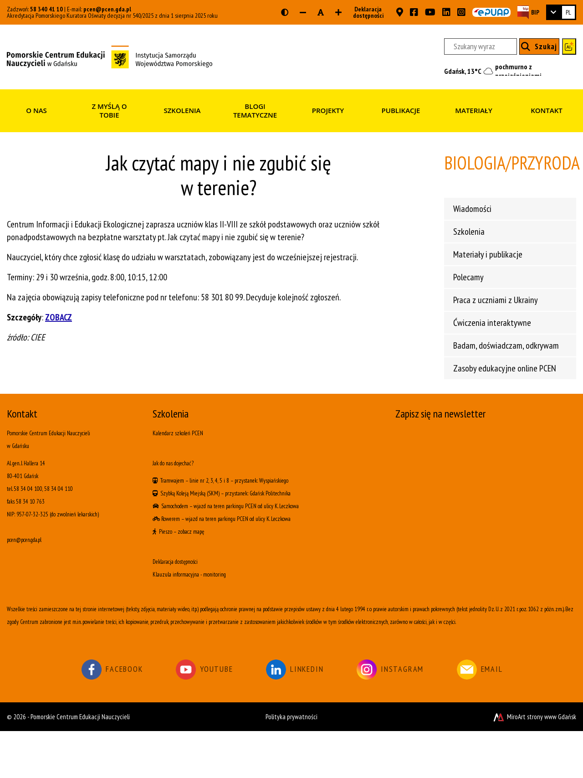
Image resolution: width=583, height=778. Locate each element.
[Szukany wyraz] (480, 46)
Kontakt (547, 110)
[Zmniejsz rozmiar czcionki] (303, 12)
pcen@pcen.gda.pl (107, 9)
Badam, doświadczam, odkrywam (506, 345)
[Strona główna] (109, 56)
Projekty (328, 110)
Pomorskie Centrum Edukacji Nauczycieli (80, 716)
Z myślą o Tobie (109, 111)
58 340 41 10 (46, 9)
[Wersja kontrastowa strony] (284, 12)
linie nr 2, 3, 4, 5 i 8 (209, 480)
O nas (36, 110)
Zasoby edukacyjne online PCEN (504, 368)
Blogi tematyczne (255, 111)
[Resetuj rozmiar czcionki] (320, 12)
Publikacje (401, 110)
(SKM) (213, 493)
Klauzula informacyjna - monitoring (189, 574)
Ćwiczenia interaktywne (492, 323)
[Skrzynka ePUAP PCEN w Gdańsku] (491, 12)
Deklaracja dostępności (365, 12)
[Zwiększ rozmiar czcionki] (338, 12)
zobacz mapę (191, 532)
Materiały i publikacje (487, 254)
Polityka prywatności (291, 716)
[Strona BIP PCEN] (528, 12)
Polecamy (468, 277)
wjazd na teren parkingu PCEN (225, 506)
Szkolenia (182, 110)
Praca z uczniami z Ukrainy (495, 300)
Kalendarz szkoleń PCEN (178, 433)
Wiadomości (472, 209)
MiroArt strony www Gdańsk (534, 716)
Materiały (473, 110)
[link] (561, 12)
